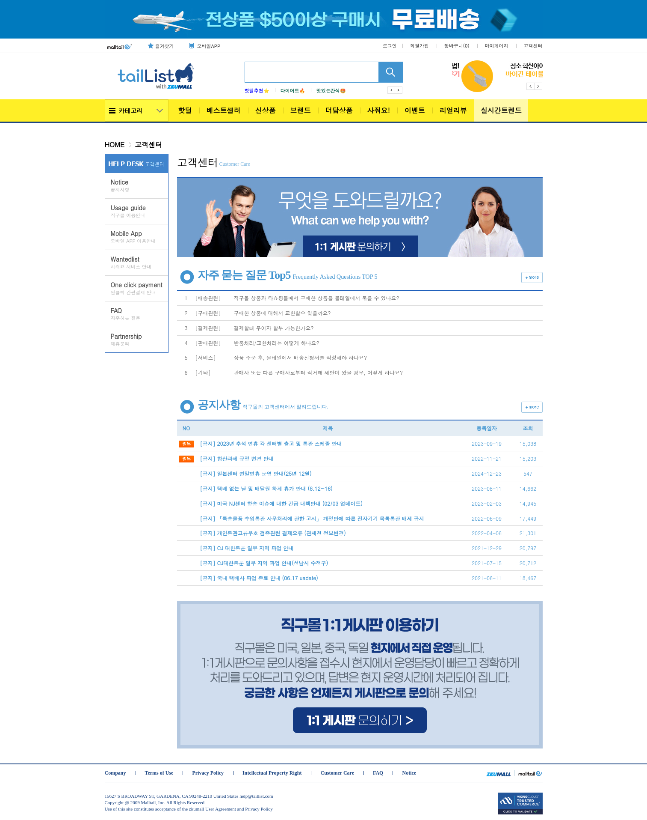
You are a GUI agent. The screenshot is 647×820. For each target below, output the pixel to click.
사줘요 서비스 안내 (139, 262)
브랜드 (300, 110)
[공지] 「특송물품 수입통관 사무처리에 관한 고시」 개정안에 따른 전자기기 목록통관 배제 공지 (312, 518)
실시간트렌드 (501, 110)
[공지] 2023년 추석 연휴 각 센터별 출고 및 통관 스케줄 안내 (271, 443)
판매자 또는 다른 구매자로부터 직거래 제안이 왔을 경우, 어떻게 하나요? (318, 372)
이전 (391, 90)
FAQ (378, 773)
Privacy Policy (208, 773)
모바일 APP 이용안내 (139, 237)
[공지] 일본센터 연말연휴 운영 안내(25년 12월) (256, 473)
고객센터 (533, 45)
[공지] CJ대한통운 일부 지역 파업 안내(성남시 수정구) (264, 563)
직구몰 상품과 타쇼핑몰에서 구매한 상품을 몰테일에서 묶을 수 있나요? (316, 297)
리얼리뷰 (453, 110)
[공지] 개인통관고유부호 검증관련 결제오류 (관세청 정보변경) (273, 533)
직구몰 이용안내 (139, 211)
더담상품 (339, 110)
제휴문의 (139, 339)
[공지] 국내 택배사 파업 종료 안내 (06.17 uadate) (259, 577)
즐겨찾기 (164, 46)
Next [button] (539, 86)
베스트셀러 (224, 110)
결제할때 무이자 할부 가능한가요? (274, 327)
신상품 (265, 110)
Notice (409, 773)
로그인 (390, 45)
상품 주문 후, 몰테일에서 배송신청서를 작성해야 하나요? (300, 357)
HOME (115, 144)
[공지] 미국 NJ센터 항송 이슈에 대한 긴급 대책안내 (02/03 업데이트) (281, 503)
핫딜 (185, 110)
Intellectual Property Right (271, 773)
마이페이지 (496, 45)
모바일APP (208, 46)
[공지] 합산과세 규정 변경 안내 (237, 458)
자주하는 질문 (139, 314)
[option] (456, 76)
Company (115, 773)
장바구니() (457, 45)
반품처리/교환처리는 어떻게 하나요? (276, 342)
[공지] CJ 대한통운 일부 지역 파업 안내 (247, 548)
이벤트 (415, 110)
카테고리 (131, 110)
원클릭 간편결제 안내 (139, 288)
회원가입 (419, 45)
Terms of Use (159, 773)
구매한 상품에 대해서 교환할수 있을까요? (282, 312)
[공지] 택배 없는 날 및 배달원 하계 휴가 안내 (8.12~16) (266, 488)
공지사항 (139, 185)
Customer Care (337, 773)
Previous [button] (530, 86)
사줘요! (378, 110)
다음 (399, 90)
